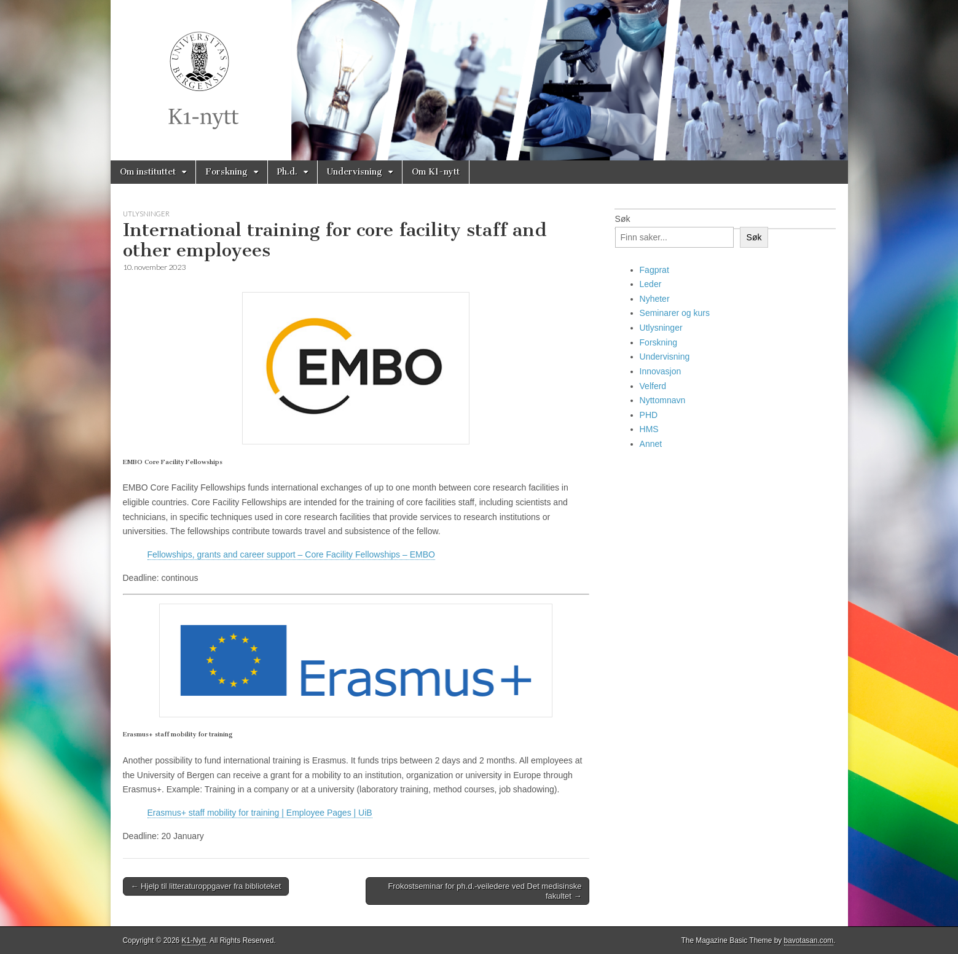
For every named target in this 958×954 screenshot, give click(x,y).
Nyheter (655, 299)
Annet (651, 444)
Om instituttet (148, 172)
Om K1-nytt (436, 172)
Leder (651, 284)
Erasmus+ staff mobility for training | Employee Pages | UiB (259, 813)
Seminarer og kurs (675, 313)
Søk (622, 219)
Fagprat (654, 270)
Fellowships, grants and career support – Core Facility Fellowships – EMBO (291, 554)
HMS (649, 429)
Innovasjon (660, 371)
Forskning (226, 172)
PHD (649, 415)
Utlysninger (146, 214)
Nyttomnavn (663, 400)
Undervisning (354, 172)
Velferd (653, 386)
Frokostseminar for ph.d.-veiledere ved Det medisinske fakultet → (484, 891)
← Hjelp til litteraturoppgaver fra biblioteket (206, 886)
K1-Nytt (194, 940)
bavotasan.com (809, 940)
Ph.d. (287, 172)
